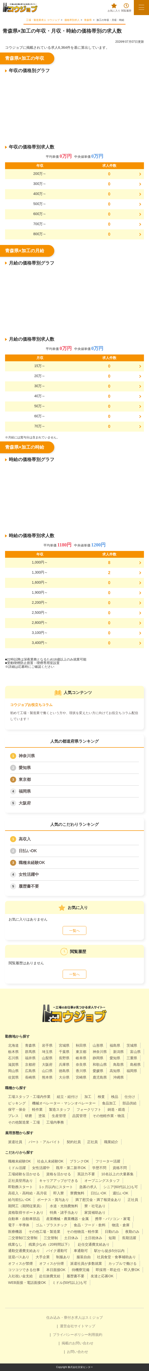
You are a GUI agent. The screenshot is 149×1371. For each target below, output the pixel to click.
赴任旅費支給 (49, 1276)
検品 (114, 1097)
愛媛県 (98, 1071)
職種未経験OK (32, 862)
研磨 (28, 1116)
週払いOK (120, 1193)
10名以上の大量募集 (117, 1174)
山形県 (98, 1045)
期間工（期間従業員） (25, 1206)
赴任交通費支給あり (94, 1244)
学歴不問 (99, 1168)
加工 (87, 1097)
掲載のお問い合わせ (77, 1343)
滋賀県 (13, 1064)
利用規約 (95, 1335)
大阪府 (25, 803)
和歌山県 (100, 1064)
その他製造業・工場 (24, 1122)
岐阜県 (81, 1058)
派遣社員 (15, 1142)
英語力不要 (86, 1174)
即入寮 (58, 1193)
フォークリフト (89, 1109)
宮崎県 (81, 1077)
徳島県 (64, 1071)
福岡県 (25, 791)
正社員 (92, 1142)
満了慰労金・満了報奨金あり (98, 1200)
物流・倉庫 (121, 1225)
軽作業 (37, 1109)
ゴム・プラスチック (51, 1225)
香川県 (81, 1071)
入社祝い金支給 (20, 1276)
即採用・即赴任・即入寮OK (118, 1270)
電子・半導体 (18, 1225)
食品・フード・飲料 (90, 1225)
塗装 (41, 1116)
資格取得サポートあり (25, 1212)
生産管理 (59, 1116)
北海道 (13, 1045)
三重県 (132, 1058)
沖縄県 (118, 1077)
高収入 (25, 839)
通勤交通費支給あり (24, 1251)
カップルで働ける (122, 1263)
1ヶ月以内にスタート (56, 1187)
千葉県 (64, 1052)
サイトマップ (84, 1326)
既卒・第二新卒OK (71, 1168)
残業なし (15, 1244)
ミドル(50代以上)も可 (69, 1283)
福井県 (30, 1058)
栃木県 (13, 1052)
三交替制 (51, 1238)
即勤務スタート (20, 1187)
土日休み (71, 1238)
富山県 (135, 1052)
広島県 (30, 1071)
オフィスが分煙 (51, 1263)
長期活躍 (129, 1238)
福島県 (115, 1045)
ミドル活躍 (17, 1168)
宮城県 (64, 1045)
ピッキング (17, 1103)
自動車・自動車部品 (24, 1219)
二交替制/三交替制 (22, 1238)
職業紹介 (111, 1142)
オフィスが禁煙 (20, 1263)
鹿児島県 (100, 1077)
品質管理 (79, 1116)
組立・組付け (67, 1097)
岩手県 (47, 1045)
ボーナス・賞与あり (53, 1200)
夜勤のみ (132, 1232)
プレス (13, 1116)
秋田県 (81, 1045)
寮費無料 (77, 1193)
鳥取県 (118, 1064)
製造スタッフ (59, 1109)
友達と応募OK (102, 1276)
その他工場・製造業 (44, 1232)
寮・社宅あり (95, 1206)
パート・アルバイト (44, 1142)
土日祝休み (93, 1238)
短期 (112, 1238)
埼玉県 (47, 1052)
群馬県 (30, 1052)
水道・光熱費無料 (64, 1206)
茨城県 (132, 1045)
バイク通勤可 (56, 1251)
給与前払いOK (19, 1200)
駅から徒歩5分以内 (109, 1251)
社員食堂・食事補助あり (116, 1257)
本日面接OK (55, 1270)
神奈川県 (27, 756)
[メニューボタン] (141, 7)
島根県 (135, 1064)
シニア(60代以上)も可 (120, 1187)
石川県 (13, 1058)
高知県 (115, 1071)
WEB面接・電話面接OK (27, 1283)
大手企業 (43, 1257)
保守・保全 (17, 1109)
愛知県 (25, 768)
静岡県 (98, 1058)
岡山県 (13, 1071)
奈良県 (81, 1064)
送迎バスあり (18, 1257)
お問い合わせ (77, 1352)
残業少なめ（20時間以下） (50, 1244)
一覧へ (74, 931)
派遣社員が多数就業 (86, 1263)
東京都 (25, 779)
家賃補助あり (95, 1212)
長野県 (64, 1058)
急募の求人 (88, 1187)
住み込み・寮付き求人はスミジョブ (74, 1317)
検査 (101, 1097)
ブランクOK (79, 1161)
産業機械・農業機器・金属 (67, 1219)
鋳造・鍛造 (116, 1109)
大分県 (64, 1077)
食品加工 (109, 1103)
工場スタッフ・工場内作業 (29, 1097)
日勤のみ (112, 1232)
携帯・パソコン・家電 (112, 1219)
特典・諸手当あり (64, 1212)
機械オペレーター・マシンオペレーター (64, 1103)
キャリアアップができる (58, 1181)
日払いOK (28, 851)
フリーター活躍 (107, 1161)
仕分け (130, 1097)
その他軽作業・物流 (109, 1116)
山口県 (47, 1071)
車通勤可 (81, 1251)
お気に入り (114, 7)
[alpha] (20, 7)
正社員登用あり (20, 1181)
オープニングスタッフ (102, 1181)
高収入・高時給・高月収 (27, 1193)
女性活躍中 (29, 874)
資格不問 (120, 1168)
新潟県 (118, 1052)
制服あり (63, 1257)
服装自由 (84, 1257)
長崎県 (30, 1077)
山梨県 (47, 1058)
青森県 (30, 1045)
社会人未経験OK (50, 1161)
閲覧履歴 (126, 7)
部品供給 (129, 1103)
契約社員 (74, 1142)
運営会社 (67, 1326)
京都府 (30, 1064)
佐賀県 (13, 1077)
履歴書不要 (29, 886)
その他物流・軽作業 (82, 1232)
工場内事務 (55, 1122)
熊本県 (47, 1077)
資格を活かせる (58, 1174)
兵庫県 (64, 1064)
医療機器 (15, 1232)
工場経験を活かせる (24, 1174)
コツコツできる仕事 (24, 1270)
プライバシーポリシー (70, 1335)
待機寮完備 (80, 1270)
